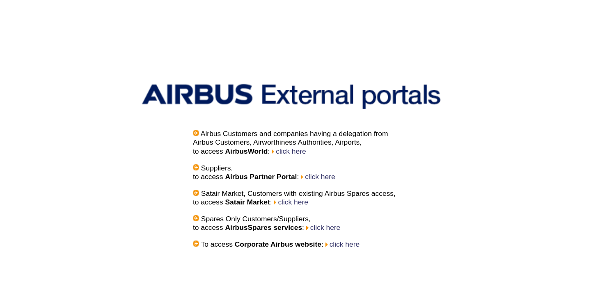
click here (217, 100)
